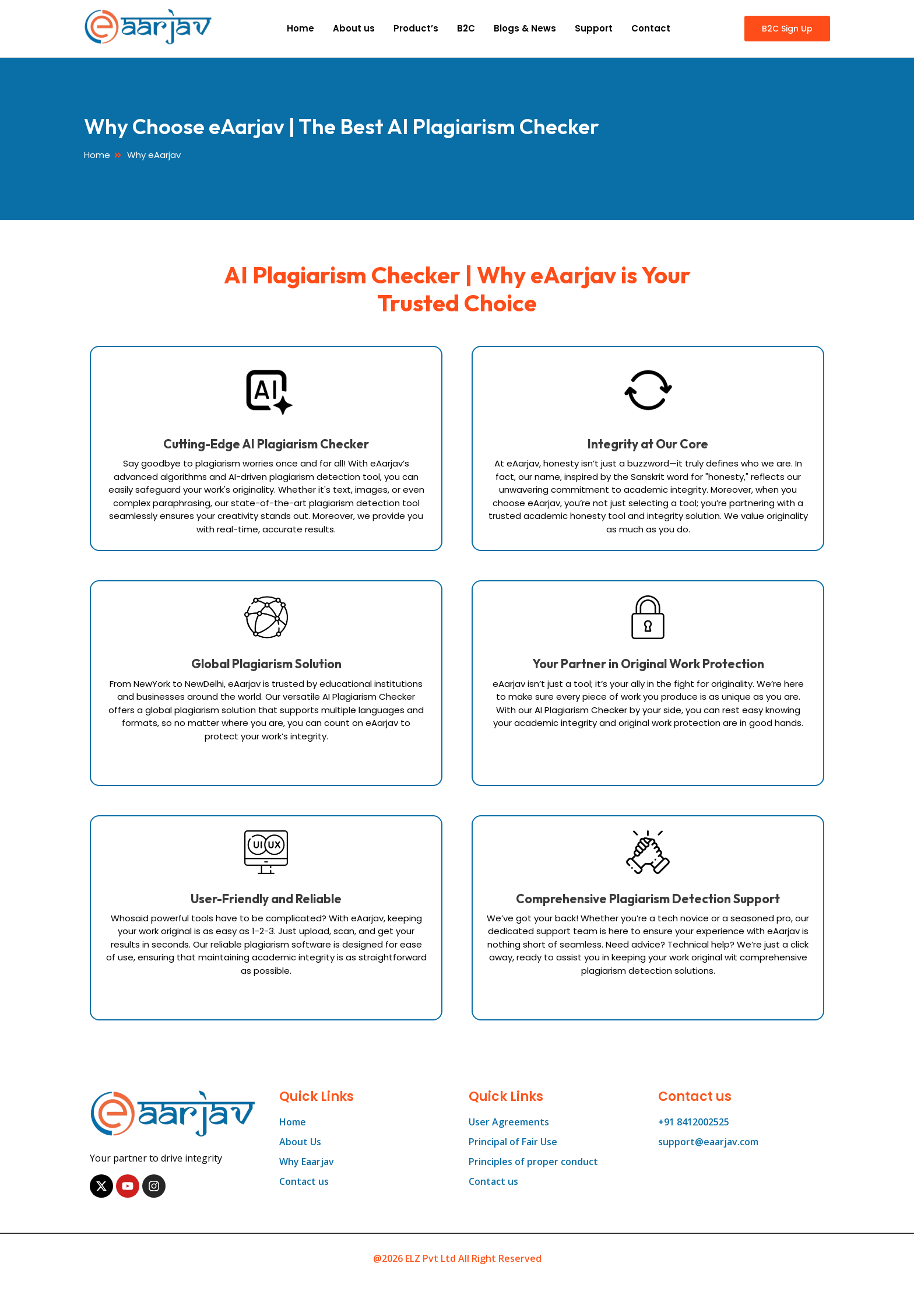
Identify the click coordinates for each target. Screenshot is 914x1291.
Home (300, 28)
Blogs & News (525, 28)
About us (354, 28)
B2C (466, 28)
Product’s (415, 28)
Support (594, 28)
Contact (650, 28)
